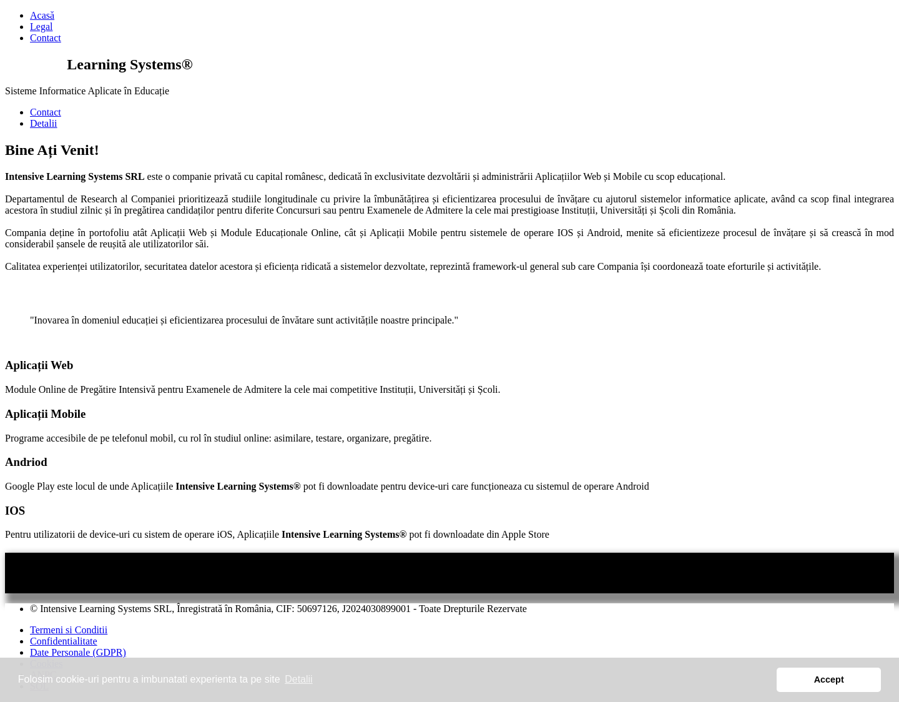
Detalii (43, 123)
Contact (45, 37)
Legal (41, 26)
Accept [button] (829, 680)
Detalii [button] (298, 679)
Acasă (42, 15)
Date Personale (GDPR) (78, 652)
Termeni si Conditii (68, 630)
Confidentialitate (63, 641)
